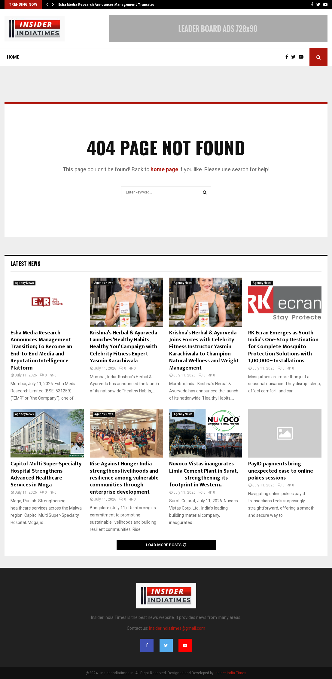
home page (164, 169)
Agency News (24, 283)
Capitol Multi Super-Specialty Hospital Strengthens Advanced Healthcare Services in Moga (46, 474)
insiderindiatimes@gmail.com (177, 628)
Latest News (25, 263)
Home (13, 57)
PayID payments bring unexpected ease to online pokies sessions (280, 471)
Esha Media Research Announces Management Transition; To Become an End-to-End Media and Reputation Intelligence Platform (41, 350)
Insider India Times (230, 673)
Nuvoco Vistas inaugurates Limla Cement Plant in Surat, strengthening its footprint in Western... (204, 474)
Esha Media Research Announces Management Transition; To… (112, 5)
